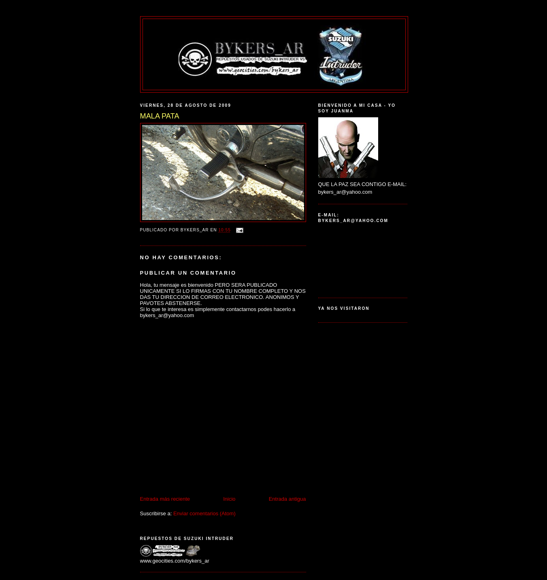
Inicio (229, 499)
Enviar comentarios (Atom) (204, 513)
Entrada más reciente (165, 499)
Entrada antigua (287, 499)
